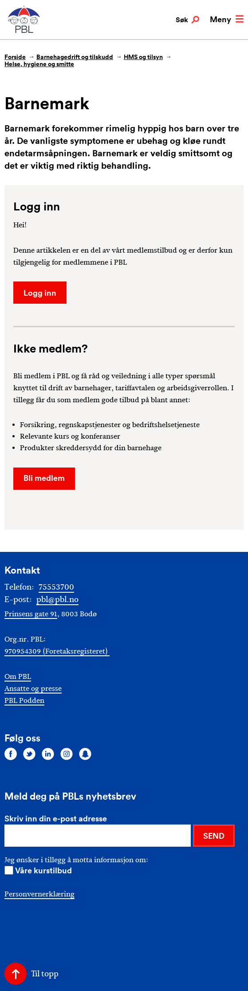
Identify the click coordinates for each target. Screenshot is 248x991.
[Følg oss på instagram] (66, 753)
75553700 (56, 587)
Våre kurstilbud (43, 870)
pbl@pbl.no (57, 599)
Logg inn (40, 292)
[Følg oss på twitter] (29, 753)
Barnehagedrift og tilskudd (74, 56)
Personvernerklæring (39, 894)
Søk (187, 20)
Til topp (45, 974)
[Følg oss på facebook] (10, 753)
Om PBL (17, 676)
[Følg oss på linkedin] (48, 753)
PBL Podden (24, 700)
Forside (15, 56)
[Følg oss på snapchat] (85, 753)
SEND (213, 835)
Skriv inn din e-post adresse (55, 818)
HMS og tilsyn (143, 56)
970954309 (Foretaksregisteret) (57, 651)
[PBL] (24, 31)
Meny (227, 19)
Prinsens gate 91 (30, 614)
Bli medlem (44, 477)
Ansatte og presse (33, 688)
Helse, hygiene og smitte (39, 63)
